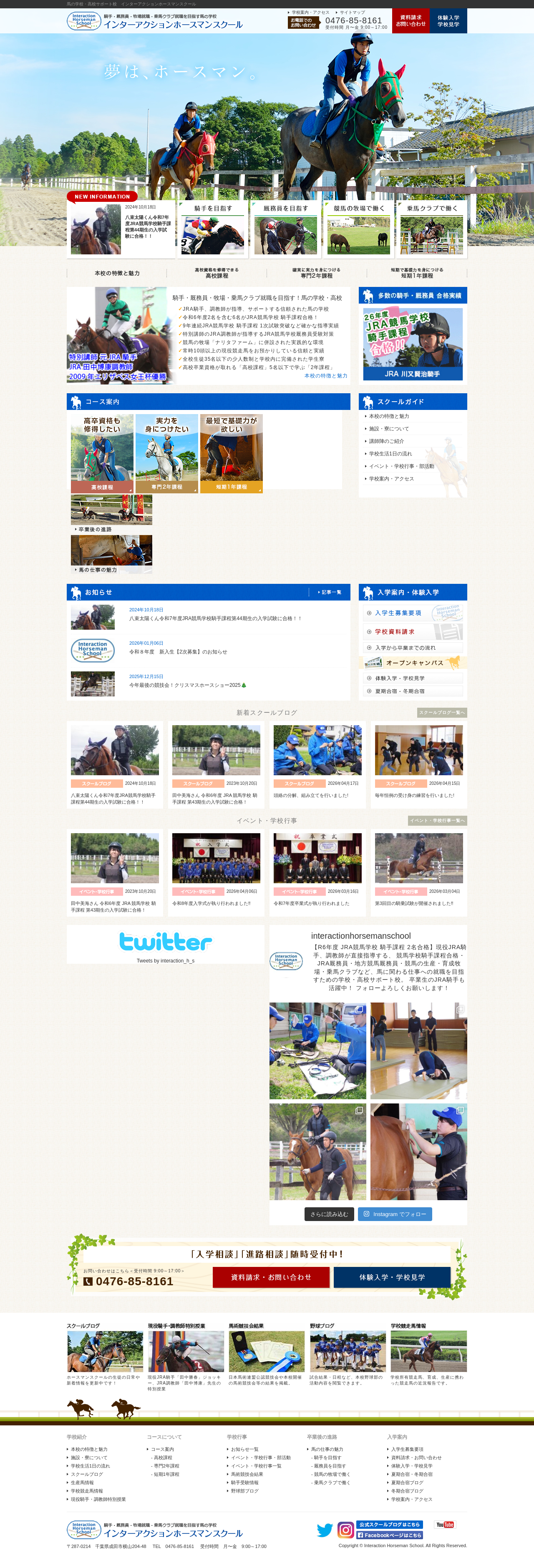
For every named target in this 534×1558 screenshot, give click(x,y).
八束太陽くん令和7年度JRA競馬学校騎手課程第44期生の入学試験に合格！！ (215, 618)
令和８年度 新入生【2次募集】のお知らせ (178, 652)
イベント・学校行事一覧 (256, 1465)
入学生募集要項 (407, 1449)
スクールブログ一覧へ (442, 712)
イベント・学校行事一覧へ (437, 820)
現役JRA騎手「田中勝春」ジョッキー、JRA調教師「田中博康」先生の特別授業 (184, 1383)
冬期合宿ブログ (407, 1490)
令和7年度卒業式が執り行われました (312, 903)
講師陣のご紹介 (386, 441)
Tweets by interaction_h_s (166, 961)
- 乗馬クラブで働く (331, 1482)
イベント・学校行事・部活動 (401, 466)
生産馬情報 (82, 1482)
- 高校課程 (161, 1457)
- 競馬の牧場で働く (331, 1474)
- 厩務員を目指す (328, 1465)
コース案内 (162, 1449)
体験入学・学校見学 (412, 1465)
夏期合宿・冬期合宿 (412, 1474)
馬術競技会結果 (247, 1474)
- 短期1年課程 (165, 1474)
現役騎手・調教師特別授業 (98, 1499)
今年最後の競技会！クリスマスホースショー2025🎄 (188, 685)
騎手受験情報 (245, 1482)
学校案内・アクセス (311, 12)
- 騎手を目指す (326, 1457)
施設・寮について (389, 429)
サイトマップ (352, 12)
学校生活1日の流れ (390, 454)
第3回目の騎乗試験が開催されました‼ (414, 903)
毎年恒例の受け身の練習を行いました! (414, 795)
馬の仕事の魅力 (327, 1449)
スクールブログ (87, 1474)
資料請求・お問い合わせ (416, 1457)
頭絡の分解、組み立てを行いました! (311, 795)
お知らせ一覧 (245, 1449)
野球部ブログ (245, 1490)
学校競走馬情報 (87, 1490)
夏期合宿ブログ (407, 1482)
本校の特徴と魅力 (326, 376)
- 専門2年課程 (165, 1465)
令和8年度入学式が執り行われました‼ (211, 903)
